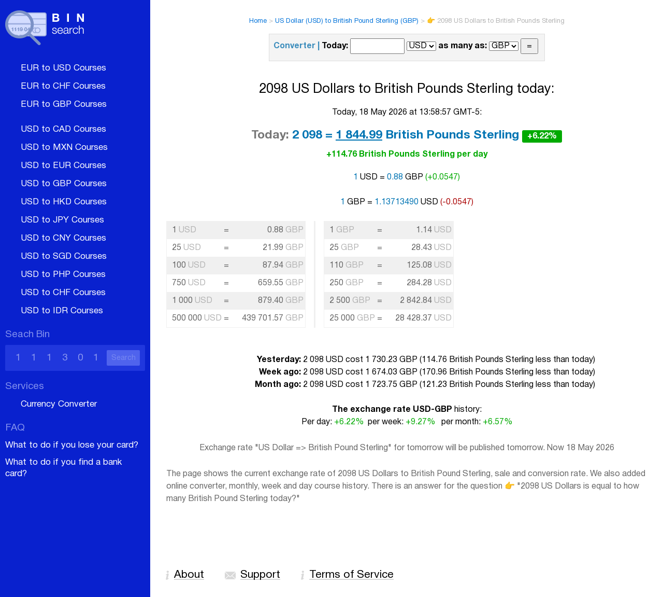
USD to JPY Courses (62, 220)
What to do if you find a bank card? (63, 468)
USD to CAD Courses (63, 129)
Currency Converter (59, 404)
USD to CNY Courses (63, 238)
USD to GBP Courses (64, 184)
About (189, 575)
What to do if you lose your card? (71, 445)
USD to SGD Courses (64, 256)
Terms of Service (351, 575)
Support (260, 575)
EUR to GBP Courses (64, 104)
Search (123, 358)
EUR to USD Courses (63, 68)
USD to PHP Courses (63, 275)
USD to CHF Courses (63, 293)
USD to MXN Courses (64, 147)
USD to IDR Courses (62, 311)
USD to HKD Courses (64, 202)
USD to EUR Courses (63, 166)
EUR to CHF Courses (63, 86)
